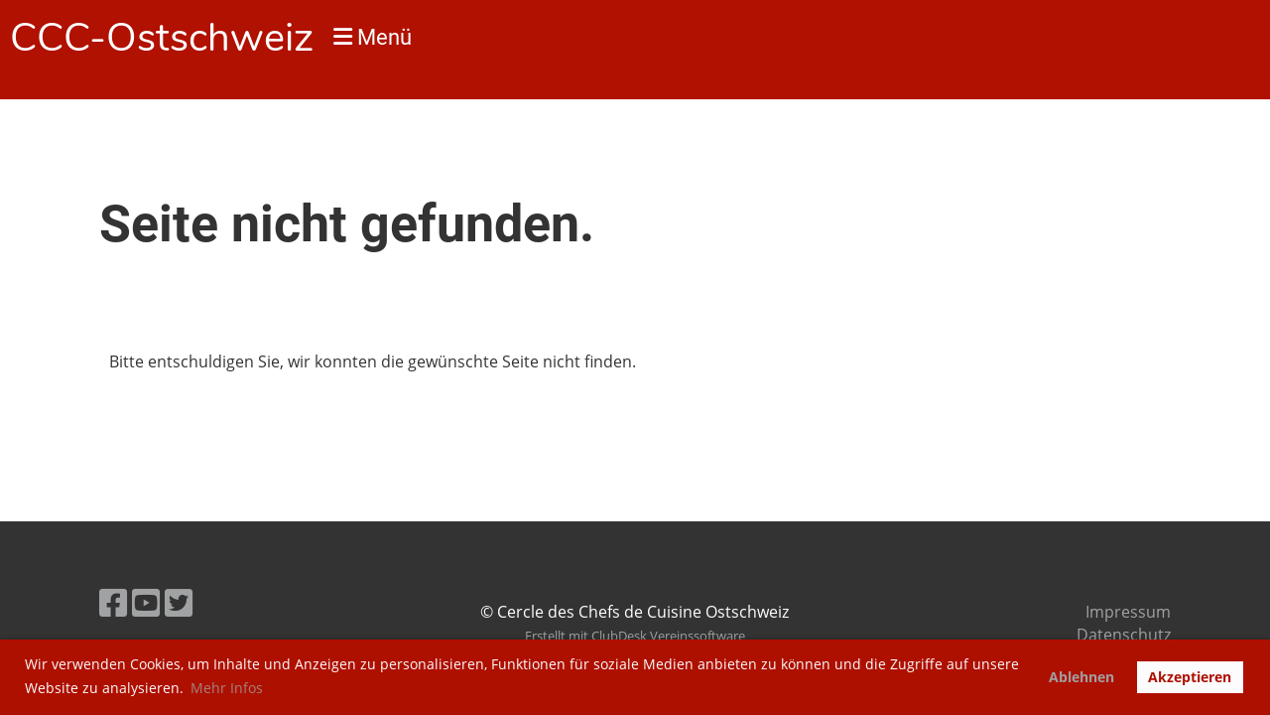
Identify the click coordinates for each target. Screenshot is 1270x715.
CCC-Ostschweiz (162, 38)
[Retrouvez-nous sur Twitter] (178, 602)
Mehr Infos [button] (226, 687)
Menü (372, 37)
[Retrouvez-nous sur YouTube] (146, 602)
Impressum (1128, 612)
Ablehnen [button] (1081, 676)
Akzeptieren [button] (1189, 676)
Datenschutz (1124, 634)
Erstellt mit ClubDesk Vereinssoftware (635, 635)
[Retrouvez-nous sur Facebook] (113, 602)
